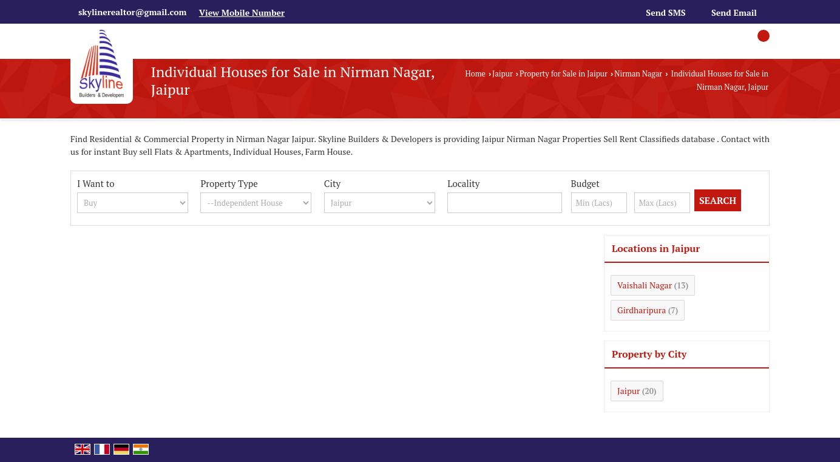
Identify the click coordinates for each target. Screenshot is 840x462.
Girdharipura (641, 310)
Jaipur (502, 74)
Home (476, 74)
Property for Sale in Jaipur (564, 74)
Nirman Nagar (638, 74)
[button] (242, 12)
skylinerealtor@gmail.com (132, 12)
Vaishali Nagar (644, 285)
